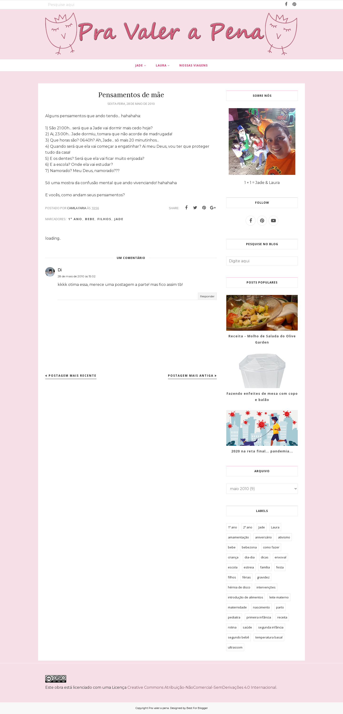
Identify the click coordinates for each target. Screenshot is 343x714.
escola (232, 567)
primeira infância (259, 617)
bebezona (249, 547)
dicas (264, 557)
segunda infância (270, 627)
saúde (247, 627)
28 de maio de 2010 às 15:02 (77, 276)
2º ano (247, 527)
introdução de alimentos (245, 597)
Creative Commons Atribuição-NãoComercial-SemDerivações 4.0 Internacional (201, 687)
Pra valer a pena (159, 708)
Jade (118, 219)
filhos (104, 219)
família (265, 567)
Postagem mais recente (72, 376)
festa (280, 567)
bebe (90, 219)
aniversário (263, 537)
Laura (275, 527)
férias (246, 577)
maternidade (237, 607)
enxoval (280, 557)
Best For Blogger (197, 708)
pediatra (234, 617)
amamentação (238, 537)
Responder (207, 296)
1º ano (75, 219)
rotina (232, 627)
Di (59, 270)
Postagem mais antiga (190, 376)
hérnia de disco (239, 587)
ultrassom (235, 647)
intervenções (266, 587)
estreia (249, 567)
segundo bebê (238, 637)
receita (282, 617)
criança (233, 557)
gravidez (263, 577)
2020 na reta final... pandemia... (262, 451)
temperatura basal (268, 637)
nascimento (261, 607)
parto (280, 607)
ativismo (284, 537)
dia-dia (250, 557)
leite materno (279, 597)
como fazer (271, 547)
